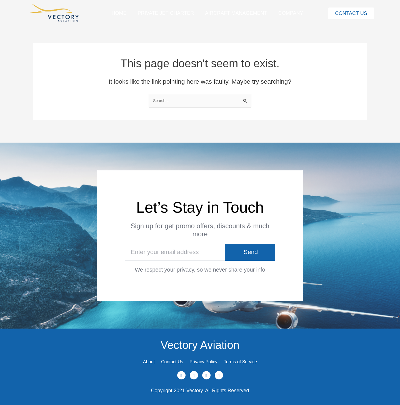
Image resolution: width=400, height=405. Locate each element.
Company (290, 13)
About (136, 359)
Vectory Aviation (200, 339)
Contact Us (166, 359)
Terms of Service (251, 359)
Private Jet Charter (166, 13)
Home (118, 13)
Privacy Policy (205, 359)
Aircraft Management (236, 13)
